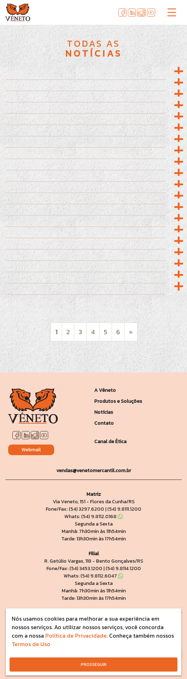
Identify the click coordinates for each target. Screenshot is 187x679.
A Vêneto (105, 390)
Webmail (31, 449)
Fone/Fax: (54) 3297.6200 (75, 509)
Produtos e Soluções (118, 401)
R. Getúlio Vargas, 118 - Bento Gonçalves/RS (93, 561)
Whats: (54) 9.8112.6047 (93, 576)
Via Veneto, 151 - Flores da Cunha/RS (94, 501)
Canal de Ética (110, 441)
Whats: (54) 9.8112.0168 (93, 516)
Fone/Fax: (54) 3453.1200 (74, 568)
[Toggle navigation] (172, 12)
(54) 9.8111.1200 (124, 509)
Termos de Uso (31, 644)
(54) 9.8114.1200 (123, 568)
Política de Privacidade (76, 635)
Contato (104, 423)
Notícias (103, 412)
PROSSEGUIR (94, 664)
